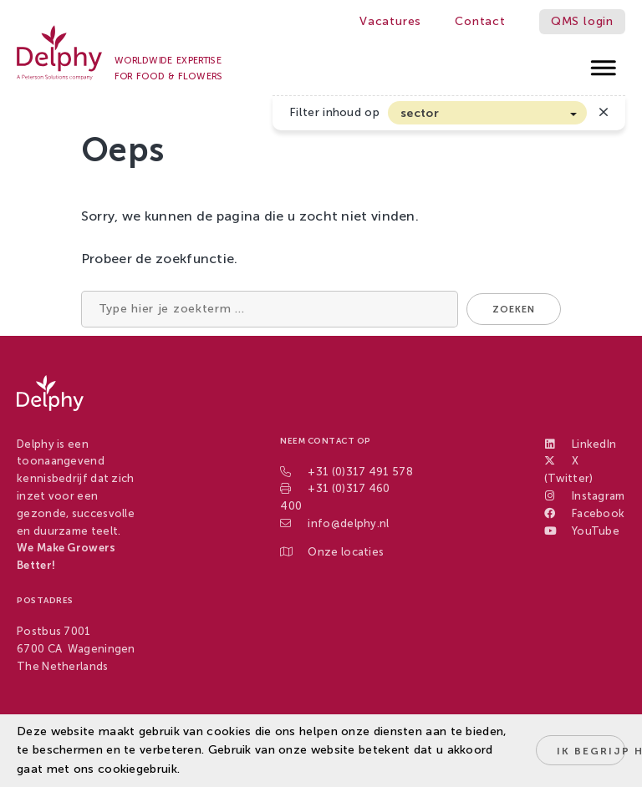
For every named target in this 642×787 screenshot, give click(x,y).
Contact (480, 21)
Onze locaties (346, 552)
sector (419, 113)
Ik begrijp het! (591, 751)
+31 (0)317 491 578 (360, 471)
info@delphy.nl (348, 523)
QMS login (582, 21)
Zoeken (513, 309)
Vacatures (390, 21)
